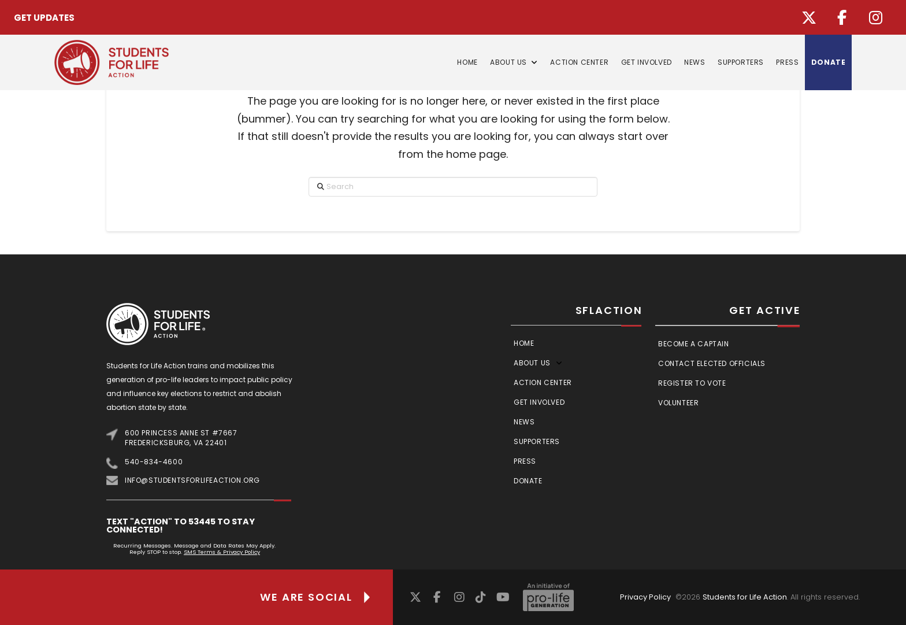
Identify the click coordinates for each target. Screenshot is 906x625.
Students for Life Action (745, 597)
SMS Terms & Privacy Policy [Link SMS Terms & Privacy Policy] (222, 552)
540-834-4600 (154, 462)
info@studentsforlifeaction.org (192, 480)
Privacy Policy (645, 597)
